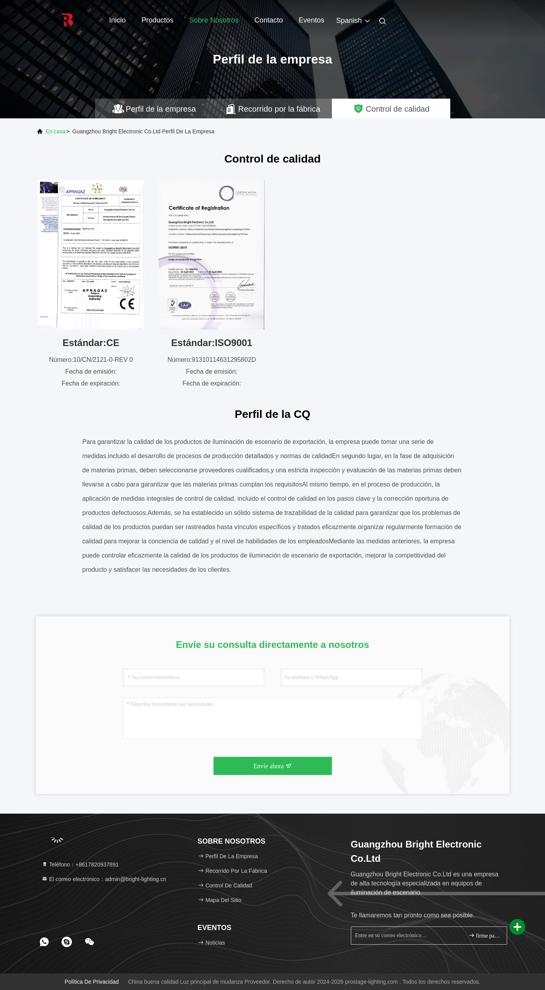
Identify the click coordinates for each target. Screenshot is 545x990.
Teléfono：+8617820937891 (80, 864)
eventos (311, 20)
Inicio (117, 20)
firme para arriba (484, 935)
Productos (158, 20)
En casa (56, 131)
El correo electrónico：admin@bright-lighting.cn (104, 879)
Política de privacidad (92, 982)
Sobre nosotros (214, 20)
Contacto (269, 20)
